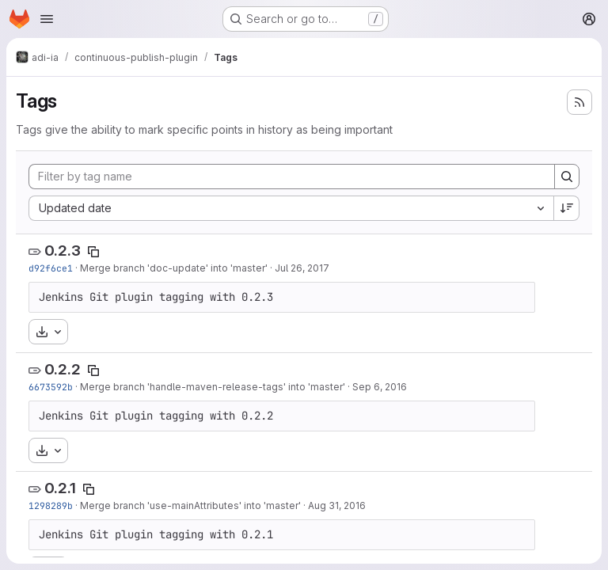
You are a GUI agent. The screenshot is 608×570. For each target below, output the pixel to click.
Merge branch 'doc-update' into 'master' (174, 268)
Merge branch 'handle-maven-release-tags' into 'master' (212, 387)
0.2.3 (62, 250)
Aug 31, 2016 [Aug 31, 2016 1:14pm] (337, 505)
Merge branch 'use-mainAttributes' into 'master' (190, 505)
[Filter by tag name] (291, 176)
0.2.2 (62, 369)
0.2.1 (60, 488)
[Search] (567, 176)
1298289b (50, 505)
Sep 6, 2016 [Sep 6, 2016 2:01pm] (379, 387)
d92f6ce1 (50, 268)
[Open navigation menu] (46, 19)
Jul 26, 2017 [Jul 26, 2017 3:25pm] (302, 268)
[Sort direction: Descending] (567, 208)
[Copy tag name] (93, 251)
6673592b (50, 387)
